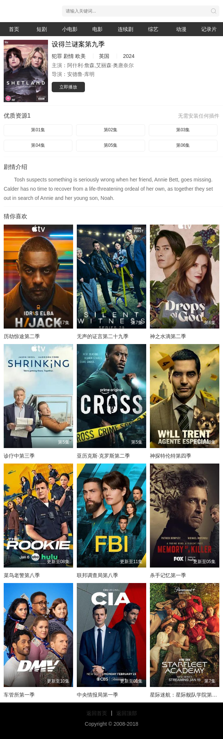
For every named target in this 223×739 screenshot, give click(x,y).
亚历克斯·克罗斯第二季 (103, 456)
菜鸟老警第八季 (22, 575)
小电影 (70, 29)
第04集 (38, 145)
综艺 (153, 29)
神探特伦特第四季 (170, 456)
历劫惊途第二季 (22, 336)
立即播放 (68, 87)
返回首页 (96, 713)
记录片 (209, 29)
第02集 (110, 129)
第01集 (38, 129)
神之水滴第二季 (168, 336)
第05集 (110, 145)
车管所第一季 (19, 695)
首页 (14, 29)
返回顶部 (126, 713)
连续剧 (125, 29)
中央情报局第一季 (97, 695)
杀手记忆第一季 (168, 575)
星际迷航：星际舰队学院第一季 (186, 695)
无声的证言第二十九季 (102, 336)
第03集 (183, 129)
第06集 (183, 145)
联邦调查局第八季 (97, 575)
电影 (97, 29)
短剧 (42, 29)
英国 (104, 56)
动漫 (181, 29)
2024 (128, 56)
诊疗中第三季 (19, 456)
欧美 (80, 56)
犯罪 (57, 56)
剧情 (69, 56)
